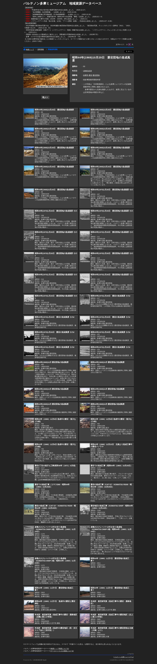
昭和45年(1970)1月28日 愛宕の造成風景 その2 (110, 296)
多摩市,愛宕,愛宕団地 (91, 75)
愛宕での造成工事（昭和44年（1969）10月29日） (111, 466)
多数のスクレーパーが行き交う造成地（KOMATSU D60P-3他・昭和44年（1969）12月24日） (55, 529)
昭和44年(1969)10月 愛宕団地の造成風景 (52, 362)
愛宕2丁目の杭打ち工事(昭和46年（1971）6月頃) (55, 466)
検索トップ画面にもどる (59, 649)
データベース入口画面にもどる (62, 651)
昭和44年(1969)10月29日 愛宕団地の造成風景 (54, 110)
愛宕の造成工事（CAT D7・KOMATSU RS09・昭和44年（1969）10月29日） (111, 485)
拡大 (45, 97)
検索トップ (28, 49)
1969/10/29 (87, 71)
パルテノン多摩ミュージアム (123, 657)
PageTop (131, 653)
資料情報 (40, 49)
